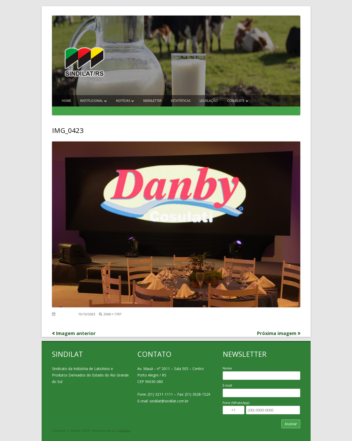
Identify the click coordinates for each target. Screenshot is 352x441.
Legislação (209, 100)
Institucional (91, 100)
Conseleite (235, 100)
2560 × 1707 (112, 314)
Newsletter (152, 100)
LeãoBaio (124, 430)
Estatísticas (180, 100)
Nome (227, 368)
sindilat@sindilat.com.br (169, 401)
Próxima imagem (276, 333)
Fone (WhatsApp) (236, 402)
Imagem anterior (76, 333)
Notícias (123, 100)
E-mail (227, 385)
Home (66, 100)
